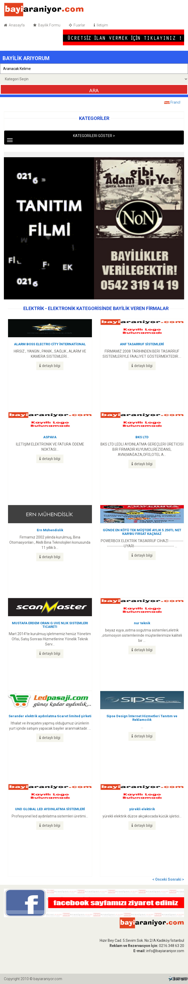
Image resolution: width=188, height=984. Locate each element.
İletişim (101, 25)
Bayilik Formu (46, 25)
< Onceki (160, 879)
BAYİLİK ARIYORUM (26, 58)
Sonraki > (176, 879)
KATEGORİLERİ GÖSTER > (69, 138)
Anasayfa (14, 25)
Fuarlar (77, 25)
